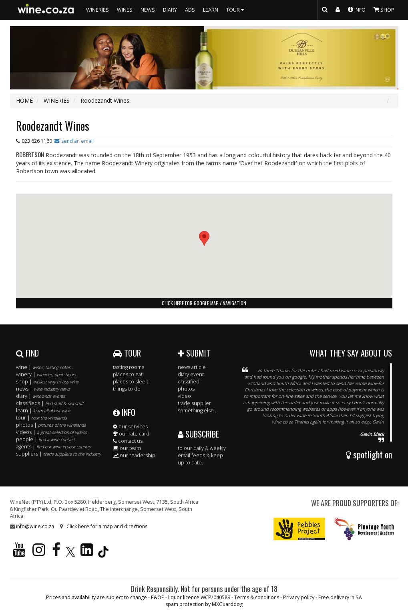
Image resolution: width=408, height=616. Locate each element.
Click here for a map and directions (106, 526)
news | (43, 388)
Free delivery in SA (340, 597)
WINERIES (97, 9)
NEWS (148, 9)
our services (130, 426)
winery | (47, 374)
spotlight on (369, 454)
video (184, 396)
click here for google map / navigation (204, 303)
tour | (41, 417)
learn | (43, 410)
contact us (128, 441)
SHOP (384, 9)
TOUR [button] (236, 9)
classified (188, 381)
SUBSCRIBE (198, 434)
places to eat (128, 374)
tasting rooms (128, 367)
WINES (125, 9)
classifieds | (49, 403)
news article (192, 367)
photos (186, 388)
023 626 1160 (37, 141)
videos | (51, 432)
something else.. (197, 410)
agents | (53, 446)
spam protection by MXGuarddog (204, 604)
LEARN (210, 9)
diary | (40, 396)
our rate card (131, 433)
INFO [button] (357, 9)
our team (127, 448)
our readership (134, 455)
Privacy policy (298, 597)
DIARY (170, 9)
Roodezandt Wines (52, 126)
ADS (190, 9)
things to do (127, 388)
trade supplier (194, 403)
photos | (51, 424)
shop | (47, 381)
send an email (77, 141)
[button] (204, 238)
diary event (191, 374)
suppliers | (58, 453)
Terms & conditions (256, 597)
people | (45, 439)
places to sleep (131, 381)
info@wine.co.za (35, 526)
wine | (44, 367)
